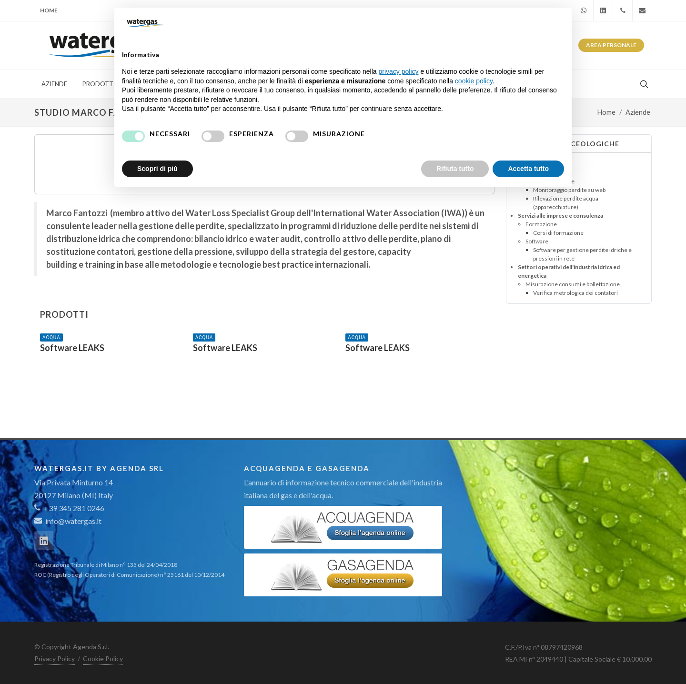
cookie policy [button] (474, 81)
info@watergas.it (73, 520)
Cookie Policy (103, 658)
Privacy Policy (54, 658)
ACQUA (51, 337)
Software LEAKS (72, 347)
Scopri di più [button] (157, 168)
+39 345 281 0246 (69, 508)
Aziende (637, 112)
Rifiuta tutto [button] (455, 168)
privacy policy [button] (399, 71)
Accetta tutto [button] (528, 168)
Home (49, 10)
